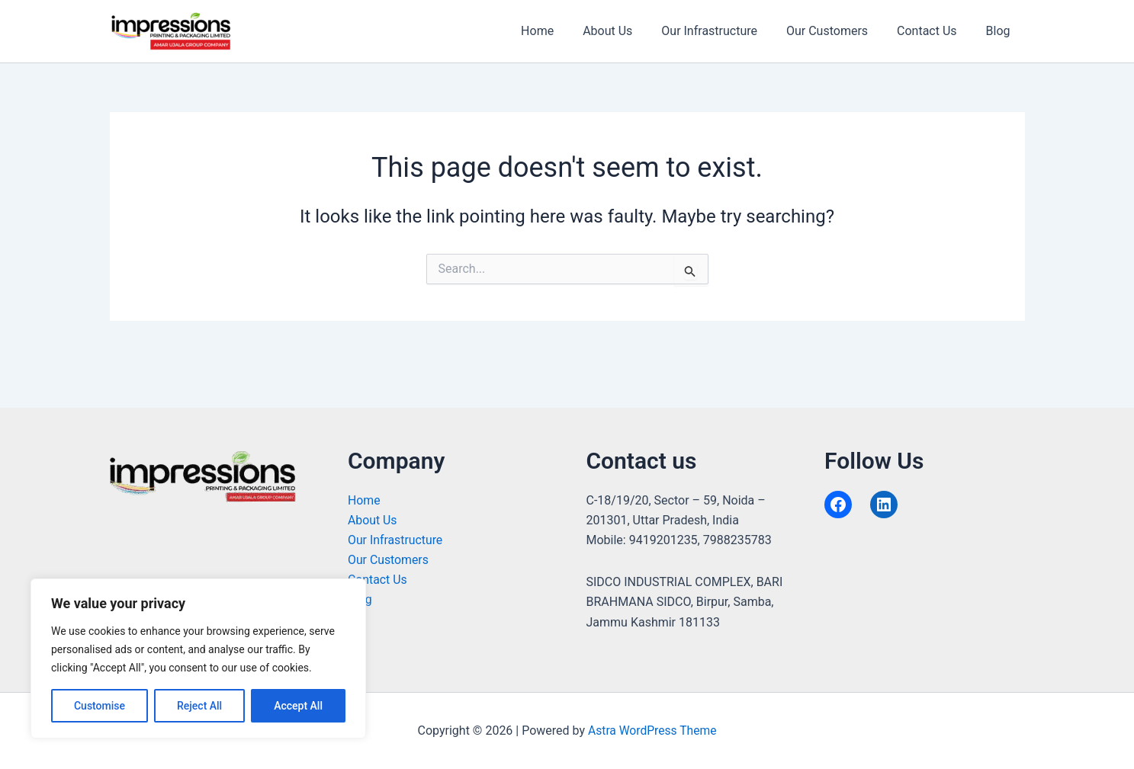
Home (562, 31)
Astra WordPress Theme (652, 730)
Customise (99, 706)
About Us (628, 31)
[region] (198, 658)
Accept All (298, 706)
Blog (1000, 31)
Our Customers (838, 31)
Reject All (199, 706)
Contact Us (934, 31)
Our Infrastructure (725, 31)
